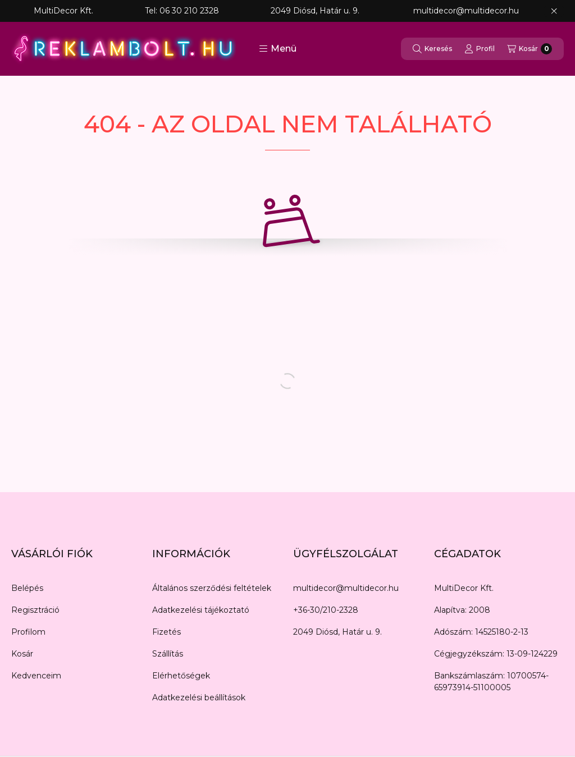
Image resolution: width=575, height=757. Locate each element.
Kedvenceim (36, 676)
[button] (277, 49)
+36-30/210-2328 (325, 610)
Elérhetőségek (181, 676)
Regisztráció (35, 610)
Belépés (27, 588)
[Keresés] (432, 49)
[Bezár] (554, 11)
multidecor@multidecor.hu (346, 588)
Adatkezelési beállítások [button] (198, 697)
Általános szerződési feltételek (211, 588)
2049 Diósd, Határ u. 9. (337, 632)
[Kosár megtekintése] (529, 49)
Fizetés (166, 632)
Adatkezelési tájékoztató (200, 610)
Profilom (28, 632)
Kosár (22, 654)
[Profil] (479, 49)
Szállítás (167, 654)
